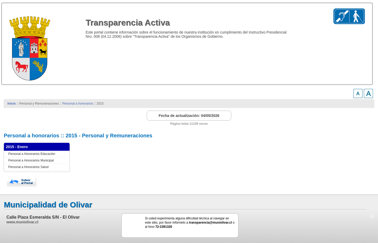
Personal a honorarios (77, 103)
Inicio (12, 103)
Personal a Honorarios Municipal (31, 160)
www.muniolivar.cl (22, 222)
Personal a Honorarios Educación (31, 154)
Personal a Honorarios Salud (28, 167)
